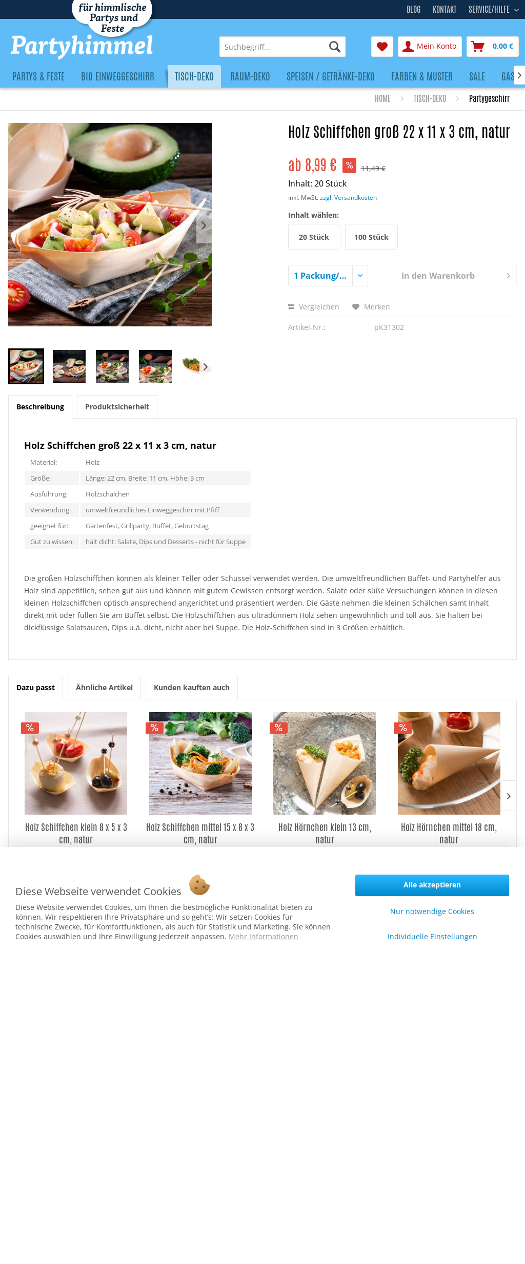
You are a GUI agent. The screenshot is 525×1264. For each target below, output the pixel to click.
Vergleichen (313, 307)
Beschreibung (40, 406)
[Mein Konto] (430, 46)
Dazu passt (35, 687)
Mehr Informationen (263, 936)
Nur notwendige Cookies (432, 911)
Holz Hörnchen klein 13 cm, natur (324, 833)
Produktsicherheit (117, 406)
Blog (413, 9)
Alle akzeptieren (432, 884)
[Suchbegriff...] (282, 46)
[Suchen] (335, 46)
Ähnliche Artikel (104, 687)
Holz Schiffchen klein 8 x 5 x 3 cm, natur (76, 833)
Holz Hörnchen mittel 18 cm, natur (449, 833)
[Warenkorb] (493, 46)
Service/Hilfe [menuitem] (490, 8)
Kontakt (444, 9)
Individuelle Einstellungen (432, 936)
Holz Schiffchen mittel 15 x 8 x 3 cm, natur (200, 833)
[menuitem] (282, 46)
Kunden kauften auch (192, 687)
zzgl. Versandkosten (348, 197)
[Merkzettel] (382, 46)
